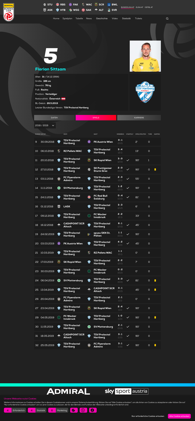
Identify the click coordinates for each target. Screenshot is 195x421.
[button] (15, 410)
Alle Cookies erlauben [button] (179, 416)
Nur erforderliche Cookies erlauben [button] (147, 416)
